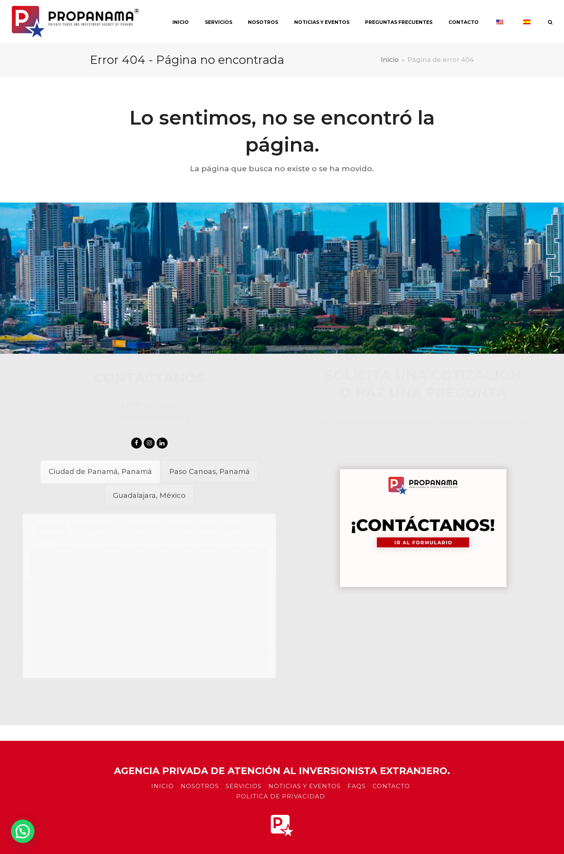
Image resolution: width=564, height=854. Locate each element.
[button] (22, 831)
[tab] (100, 472)
